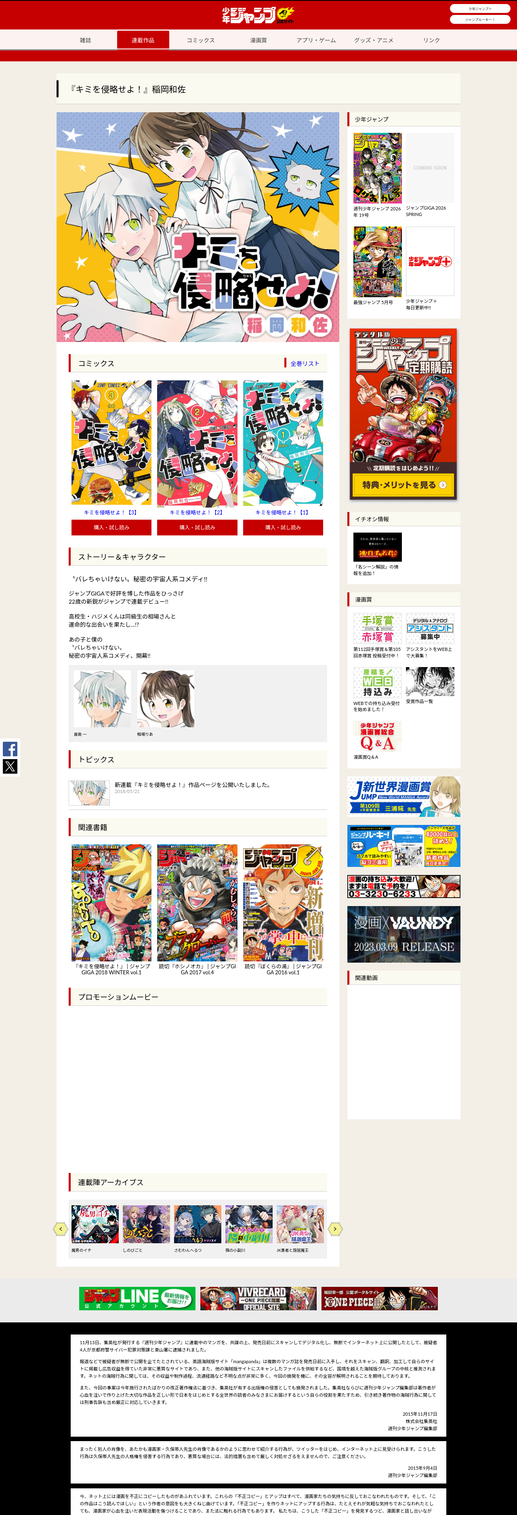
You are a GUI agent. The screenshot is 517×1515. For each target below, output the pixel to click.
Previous (61, 1229)
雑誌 (85, 40)
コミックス (201, 40)
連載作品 (143, 40)
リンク (431, 40)
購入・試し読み (111, 528)
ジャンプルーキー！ (480, 20)
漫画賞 (258, 40)
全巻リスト (305, 363)
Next (335, 1229)
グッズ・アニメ (374, 40)
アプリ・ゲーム (316, 40)
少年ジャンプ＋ (480, 9)
